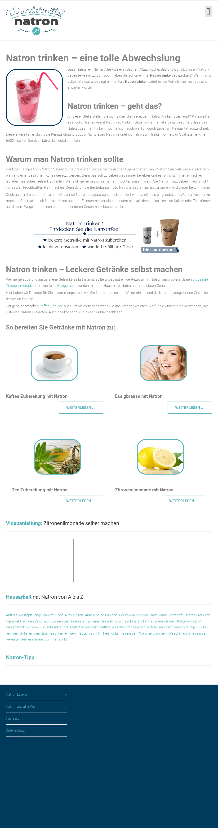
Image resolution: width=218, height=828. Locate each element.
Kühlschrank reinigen (22, 627)
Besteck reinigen (197, 615)
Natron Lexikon (17, 777)
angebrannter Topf (48, 615)
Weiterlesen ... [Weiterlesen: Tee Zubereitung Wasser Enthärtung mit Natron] (81, 501)
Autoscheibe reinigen (101, 615)
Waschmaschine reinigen (188, 633)
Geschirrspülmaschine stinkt (124, 621)
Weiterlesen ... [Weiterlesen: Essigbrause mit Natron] (190, 407)
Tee (60, 306)
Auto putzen (74, 615)
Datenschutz (15, 813)
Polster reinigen (159, 627)
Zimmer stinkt (56, 639)
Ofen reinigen (135, 627)
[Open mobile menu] (208, 11)
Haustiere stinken (161, 621)
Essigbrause (66, 286)
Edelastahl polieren (85, 621)
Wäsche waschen (152, 633)
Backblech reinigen (133, 615)
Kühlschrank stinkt (54, 627)
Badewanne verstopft (166, 615)
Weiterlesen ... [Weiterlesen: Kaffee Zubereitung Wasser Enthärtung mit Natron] (81, 407)
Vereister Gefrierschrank (25, 639)
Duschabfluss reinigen (52, 621)
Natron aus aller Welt (21, 789)
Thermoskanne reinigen (119, 633)
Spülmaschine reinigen (58, 633)
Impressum (14, 801)
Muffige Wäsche (112, 627)
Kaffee (45, 306)
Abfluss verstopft (19, 615)
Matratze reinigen (83, 627)
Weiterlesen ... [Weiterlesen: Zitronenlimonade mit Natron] (184, 501)
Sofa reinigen (30, 633)
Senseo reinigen (185, 627)
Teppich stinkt (88, 633)
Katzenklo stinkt (189, 621)
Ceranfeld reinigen (20, 621)
